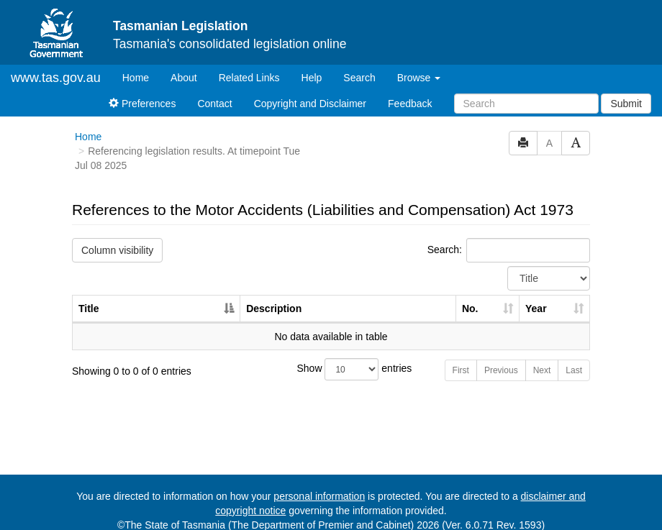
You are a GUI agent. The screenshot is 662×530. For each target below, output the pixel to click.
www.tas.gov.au (56, 65)
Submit (626, 91)
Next (542, 358)
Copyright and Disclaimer (310, 91)
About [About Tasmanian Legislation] (184, 65)
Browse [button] (419, 65)
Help (311, 65)
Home (141, 64)
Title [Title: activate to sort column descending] (88, 296)
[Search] (526, 91)
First (461, 358)
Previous (501, 358)
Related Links (249, 65)
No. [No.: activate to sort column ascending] (470, 296)
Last (574, 358)
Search (359, 65)
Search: (508, 238)
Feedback (410, 91)
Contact (214, 91)
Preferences (142, 91)
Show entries (331, 357)
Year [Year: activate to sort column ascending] (536, 296)
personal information (319, 484)
